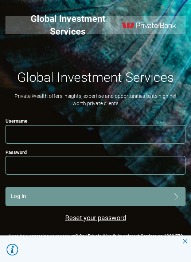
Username (16, 121)
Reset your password (95, 218)
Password (16, 152)
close (185, 241)
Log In (18, 196)
